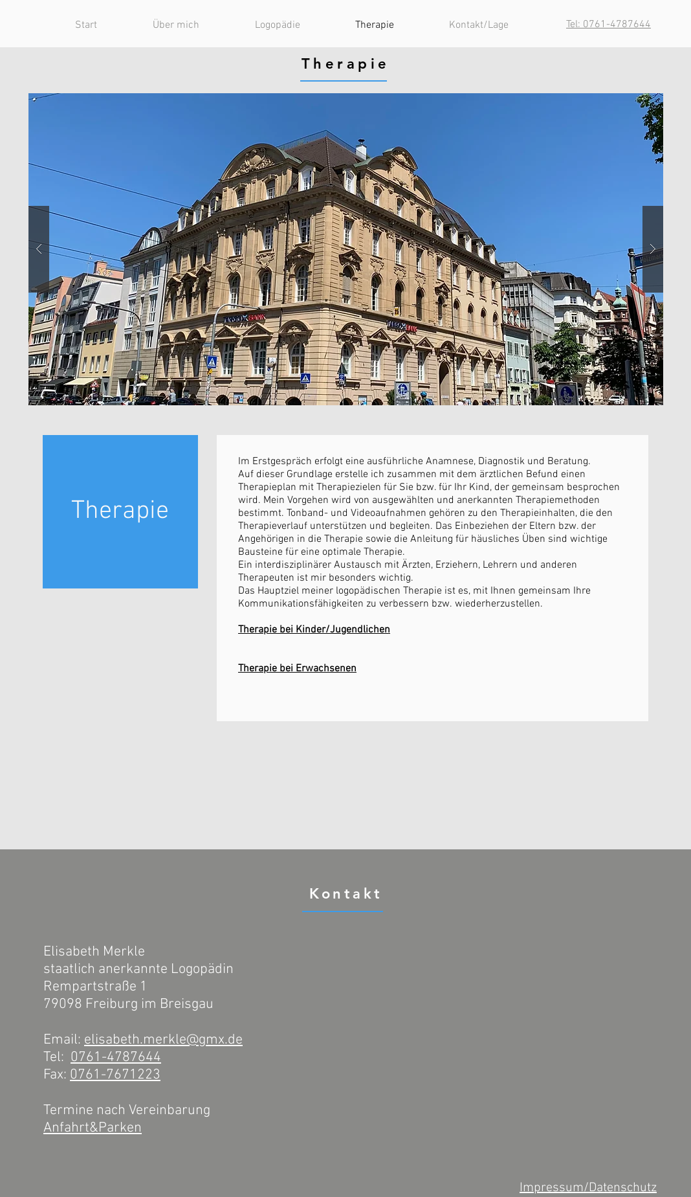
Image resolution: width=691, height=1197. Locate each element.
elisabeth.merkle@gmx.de (163, 1040)
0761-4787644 (116, 1057)
